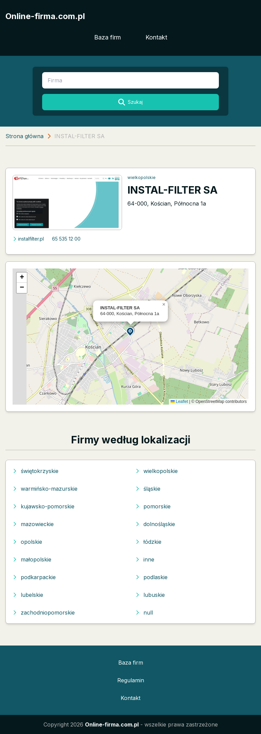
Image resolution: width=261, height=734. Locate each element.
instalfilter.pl (28, 239)
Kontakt (156, 37)
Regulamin (130, 680)
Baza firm (107, 37)
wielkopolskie (141, 177)
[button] (130, 331)
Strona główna (24, 136)
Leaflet (179, 401)
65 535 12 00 (66, 239)
